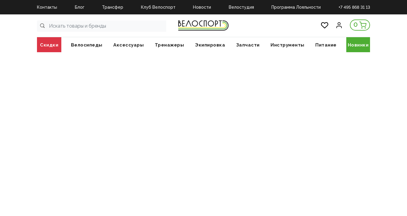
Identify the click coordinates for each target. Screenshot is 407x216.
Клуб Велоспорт (158, 7)
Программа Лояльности (296, 7)
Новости (202, 7)
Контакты (47, 7)
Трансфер (112, 7)
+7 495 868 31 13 (354, 7)
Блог (79, 7)
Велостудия (241, 7)
